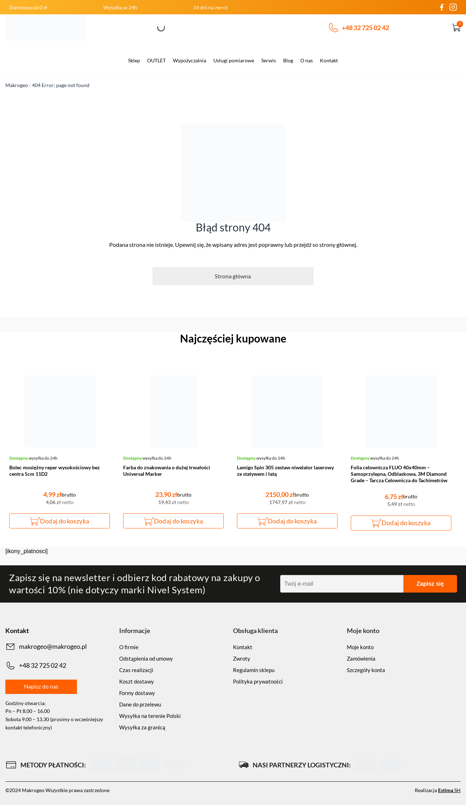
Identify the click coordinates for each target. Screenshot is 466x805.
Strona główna (233, 276)
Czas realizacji (136, 670)
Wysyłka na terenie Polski (150, 716)
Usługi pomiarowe (233, 60)
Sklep (134, 60)
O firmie (129, 647)
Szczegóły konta (366, 670)
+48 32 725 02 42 (359, 27)
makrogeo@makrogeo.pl (46, 647)
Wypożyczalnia (189, 60)
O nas (306, 60)
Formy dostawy (137, 693)
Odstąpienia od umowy (146, 658)
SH (449, 790)
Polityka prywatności (258, 681)
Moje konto (360, 647)
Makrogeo (16, 85)
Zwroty (241, 658)
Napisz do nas (41, 686)
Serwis (268, 60)
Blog (288, 60)
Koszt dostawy (136, 681)
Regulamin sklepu (254, 670)
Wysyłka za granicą (142, 727)
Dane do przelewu (140, 704)
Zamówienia (361, 658)
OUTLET (156, 60)
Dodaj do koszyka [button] (64, 521)
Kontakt (329, 60)
